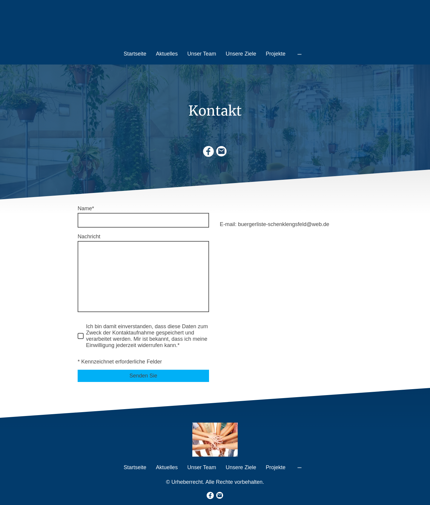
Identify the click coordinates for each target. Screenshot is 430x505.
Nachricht (89, 237)
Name (86, 208)
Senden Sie (143, 376)
